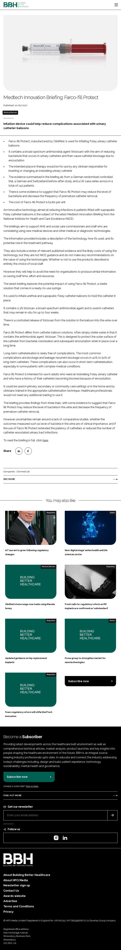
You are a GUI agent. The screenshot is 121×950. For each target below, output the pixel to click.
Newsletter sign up (16, 885)
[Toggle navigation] (116, 4)
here (45, 440)
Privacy (8, 911)
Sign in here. (32, 786)
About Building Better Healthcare (26, 875)
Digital (112, 512)
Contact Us (11, 890)
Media (112, 620)
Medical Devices (10, 112)
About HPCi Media (15, 880)
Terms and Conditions (18, 906)
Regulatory (51, 512)
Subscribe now (78, 681)
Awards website (14, 896)
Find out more (12, 795)
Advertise (10, 901)
